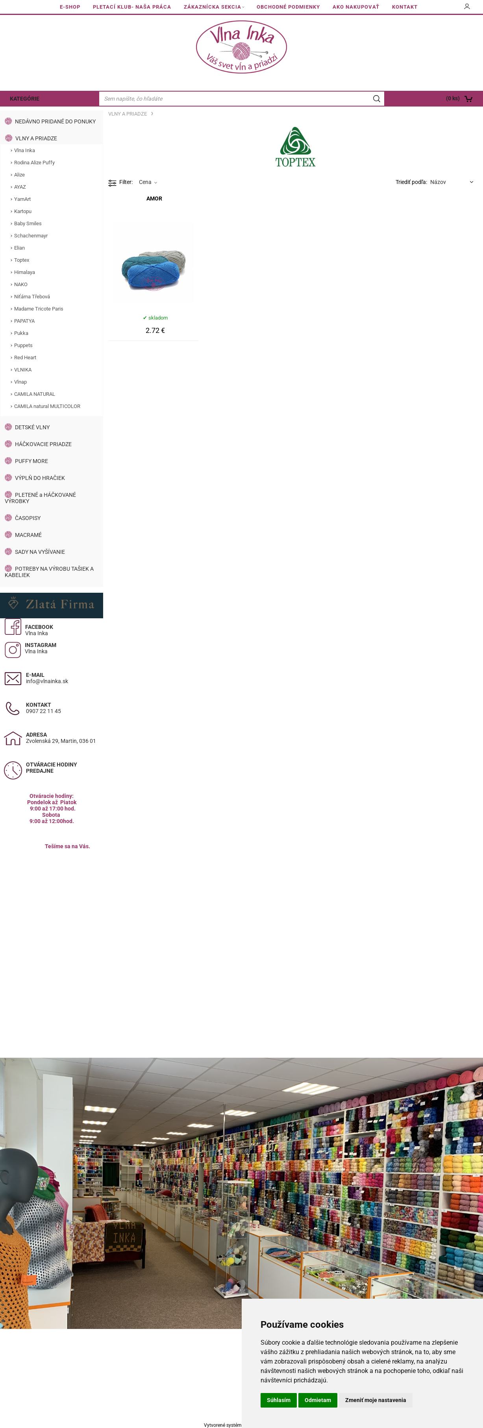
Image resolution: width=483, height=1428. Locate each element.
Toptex (21, 260)
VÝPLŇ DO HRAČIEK (40, 478)
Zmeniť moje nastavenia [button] (375, 1400)
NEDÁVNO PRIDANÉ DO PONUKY (55, 121)
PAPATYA (24, 321)
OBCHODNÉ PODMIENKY (288, 7)
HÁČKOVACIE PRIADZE (43, 444)
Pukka (21, 333)
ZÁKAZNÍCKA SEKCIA (212, 7)
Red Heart (25, 357)
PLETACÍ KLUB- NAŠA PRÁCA (132, 7)
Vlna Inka (24, 150)
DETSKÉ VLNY (32, 427)
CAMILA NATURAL (34, 394)
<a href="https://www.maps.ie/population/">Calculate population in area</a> (51, 918)
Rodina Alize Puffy (34, 162)
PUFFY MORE (31, 461)
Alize (19, 175)
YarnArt (22, 199)
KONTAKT (405, 7)
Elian (19, 248)
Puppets (23, 345)
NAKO (21, 284)
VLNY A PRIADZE (36, 138)
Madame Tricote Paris (38, 309)
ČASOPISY (28, 518)
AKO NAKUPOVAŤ (356, 7)
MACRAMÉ (28, 535)
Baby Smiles (28, 223)
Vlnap (20, 382)
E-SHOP (70, 7)
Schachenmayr (31, 236)
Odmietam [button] (318, 1400)
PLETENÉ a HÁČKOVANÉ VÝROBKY (40, 498)
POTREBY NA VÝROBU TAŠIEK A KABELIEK (49, 572)
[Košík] (435, 99)
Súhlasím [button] (279, 1400)
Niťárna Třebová (32, 297)
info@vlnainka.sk (47, 681)
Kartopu (22, 211)
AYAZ (20, 187)
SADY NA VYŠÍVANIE (40, 552)
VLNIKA (22, 370)
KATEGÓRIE (24, 99)
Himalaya (24, 272)
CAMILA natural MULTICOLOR (47, 406)
